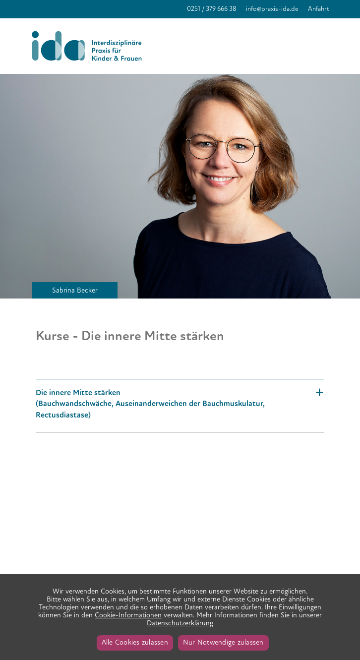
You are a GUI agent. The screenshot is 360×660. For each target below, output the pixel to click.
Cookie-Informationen (128, 615)
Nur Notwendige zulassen (223, 642)
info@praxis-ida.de (272, 8)
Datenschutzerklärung (180, 623)
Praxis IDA (89, 46)
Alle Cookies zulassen (135, 642)
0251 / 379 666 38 (212, 8)
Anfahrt (318, 8)
